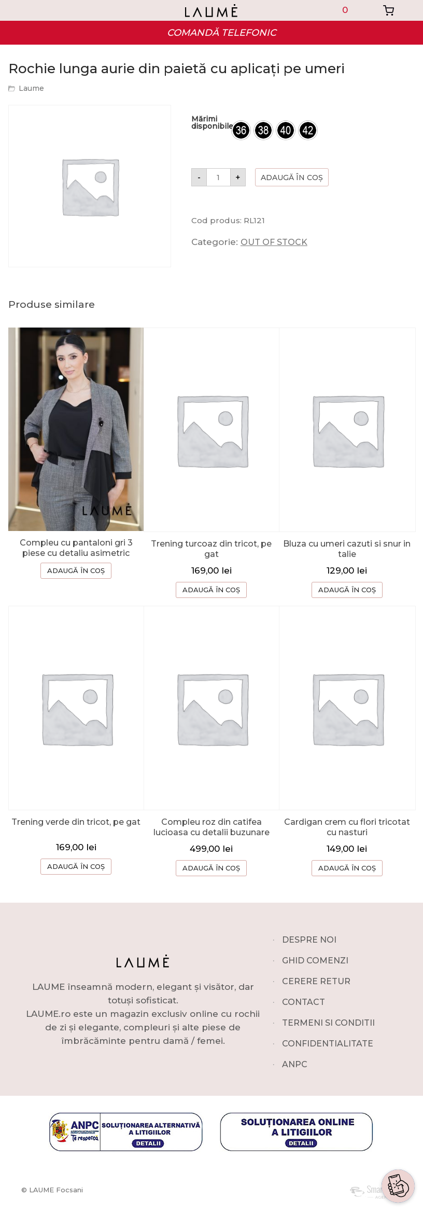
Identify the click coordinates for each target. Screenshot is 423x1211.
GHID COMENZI (315, 960)
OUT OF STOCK (274, 242)
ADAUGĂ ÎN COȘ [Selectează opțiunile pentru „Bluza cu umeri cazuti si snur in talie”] (347, 590)
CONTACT (303, 1002)
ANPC (294, 1064)
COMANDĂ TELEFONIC (221, 32)
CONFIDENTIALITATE (327, 1044)
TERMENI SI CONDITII (328, 1023)
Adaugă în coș (292, 177)
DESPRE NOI (309, 940)
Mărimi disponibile (212, 122)
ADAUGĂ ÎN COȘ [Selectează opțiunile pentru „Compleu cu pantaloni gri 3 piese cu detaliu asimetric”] (76, 570)
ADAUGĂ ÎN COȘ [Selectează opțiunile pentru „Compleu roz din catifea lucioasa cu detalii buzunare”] (211, 868)
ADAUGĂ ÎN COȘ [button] (211, 590)
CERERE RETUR (316, 981)
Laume (31, 88)
